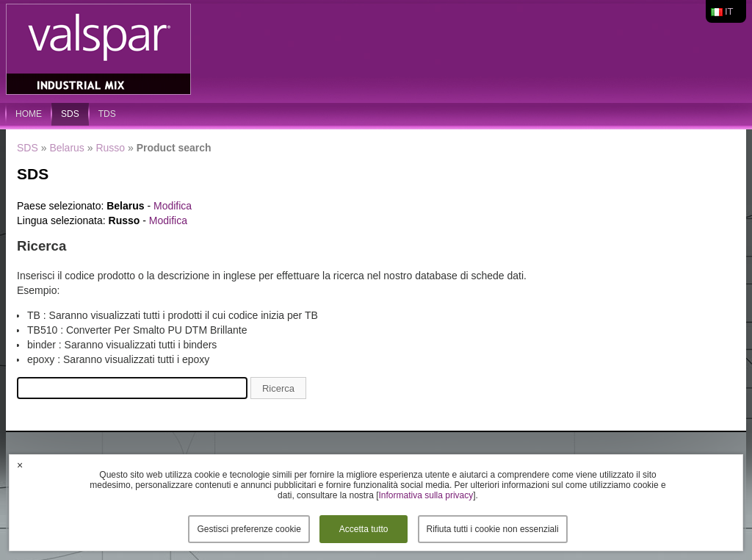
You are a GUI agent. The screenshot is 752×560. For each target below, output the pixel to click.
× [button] (20, 465)
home (28, 114)
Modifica (172, 206)
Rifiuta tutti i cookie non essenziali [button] (493, 529)
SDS (70, 114)
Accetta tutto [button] (363, 529)
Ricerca (278, 388)
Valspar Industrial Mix (100, 50)
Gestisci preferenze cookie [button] (248, 529)
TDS (107, 114)
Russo (110, 148)
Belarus (66, 148)
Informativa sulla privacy (426, 495)
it (729, 11)
